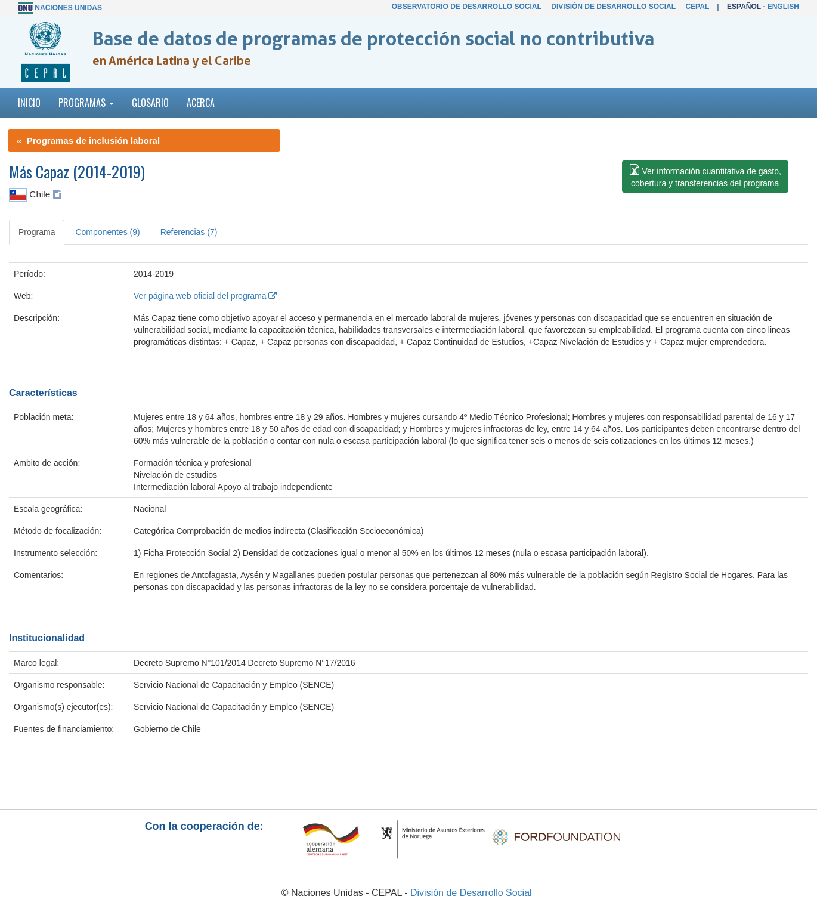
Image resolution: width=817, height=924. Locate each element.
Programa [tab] (36, 232)
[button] (705, 176)
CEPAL (697, 6)
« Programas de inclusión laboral (88, 140)
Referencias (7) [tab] (189, 232)
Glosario (150, 102)
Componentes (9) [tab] (107, 232)
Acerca (201, 102)
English (783, 6)
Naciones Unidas (68, 8)
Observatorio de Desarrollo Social (466, 6)
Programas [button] (86, 102)
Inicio (29, 102)
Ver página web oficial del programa (205, 296)
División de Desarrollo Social (613, 6)
